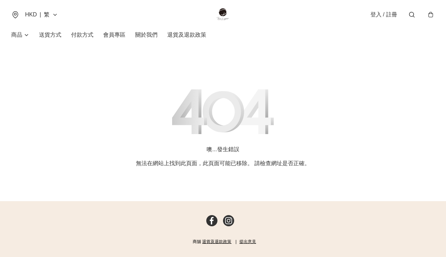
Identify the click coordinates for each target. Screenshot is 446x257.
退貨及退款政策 (186, 35)
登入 (383, 14)
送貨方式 (50, 35)
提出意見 (247, 241)
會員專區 (114, 35)
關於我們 (146, 35)
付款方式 (82, 35)
